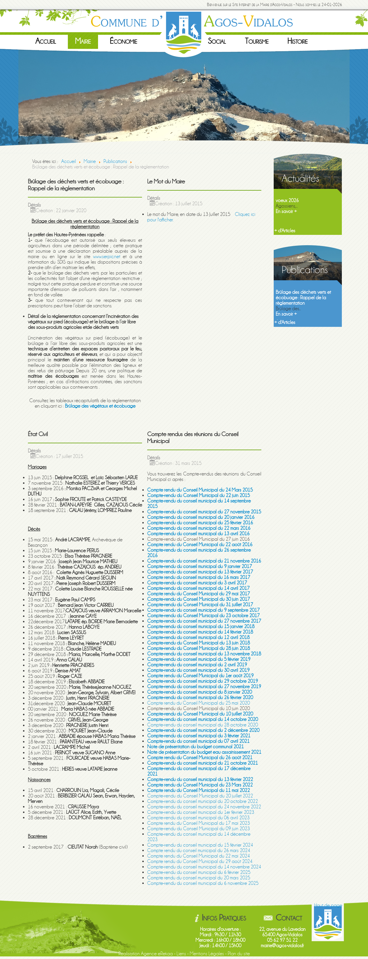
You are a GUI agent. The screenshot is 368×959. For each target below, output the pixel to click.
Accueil (45, 41)
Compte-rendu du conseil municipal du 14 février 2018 (200, 632)
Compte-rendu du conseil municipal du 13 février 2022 (200, 779)
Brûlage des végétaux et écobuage (100, 406)
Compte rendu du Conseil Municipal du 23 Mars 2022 (200, 785)
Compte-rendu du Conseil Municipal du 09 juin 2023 (198, 828)
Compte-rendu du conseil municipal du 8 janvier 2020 (199, 692)
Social (217, 41)
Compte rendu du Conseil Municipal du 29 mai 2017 (198, 594)
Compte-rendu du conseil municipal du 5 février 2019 (198, 659)
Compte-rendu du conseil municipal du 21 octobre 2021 (202, 763)
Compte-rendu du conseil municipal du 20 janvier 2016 (200, 517)
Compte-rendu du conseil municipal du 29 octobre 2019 (202, 681)
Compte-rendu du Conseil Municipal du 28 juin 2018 (198, 648)
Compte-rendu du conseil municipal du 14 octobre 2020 (202, 719)
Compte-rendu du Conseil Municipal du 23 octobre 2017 (203, 615)
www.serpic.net (106, 256)
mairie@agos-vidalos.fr (282, 945)
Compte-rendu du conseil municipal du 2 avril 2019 (197, 665)
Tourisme (257, 41)
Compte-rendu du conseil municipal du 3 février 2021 (198, 736)
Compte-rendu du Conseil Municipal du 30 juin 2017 (198, 599)
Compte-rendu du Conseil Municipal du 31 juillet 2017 (200, 604)
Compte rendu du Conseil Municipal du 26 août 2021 (199, 757)
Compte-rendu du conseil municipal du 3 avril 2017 (197, 583)
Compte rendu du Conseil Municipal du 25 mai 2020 (198, 703)
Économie (123, 41)
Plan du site (239, 953)
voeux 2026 (287, 200)
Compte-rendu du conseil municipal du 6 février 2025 (198, 872)
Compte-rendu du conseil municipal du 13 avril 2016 (198, 533)
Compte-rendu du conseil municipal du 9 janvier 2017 (199, 566)
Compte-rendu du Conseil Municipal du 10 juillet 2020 (200, 714)
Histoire (298, 41)
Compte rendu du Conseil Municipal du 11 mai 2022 (198, 790)
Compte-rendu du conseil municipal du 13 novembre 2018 (204, 654)
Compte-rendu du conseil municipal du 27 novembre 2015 (204, 512)
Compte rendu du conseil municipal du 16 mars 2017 (198, 577)
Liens (181, 953)
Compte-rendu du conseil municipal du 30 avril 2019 (198, 670)
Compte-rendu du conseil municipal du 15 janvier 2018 (200, 626)
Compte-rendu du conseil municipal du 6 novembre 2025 (202, 883)
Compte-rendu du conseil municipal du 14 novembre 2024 (204, 867)
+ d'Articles (284, 230)
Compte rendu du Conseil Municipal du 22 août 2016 (199, 544)
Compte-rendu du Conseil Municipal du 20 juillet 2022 (200, 796)
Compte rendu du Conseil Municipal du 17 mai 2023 (198, 823)
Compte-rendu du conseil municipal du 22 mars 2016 (198, 528)
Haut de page (328, 905)
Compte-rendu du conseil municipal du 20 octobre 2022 (202, 801)
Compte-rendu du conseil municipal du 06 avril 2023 (198, 817)
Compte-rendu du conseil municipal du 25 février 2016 (200, 522)
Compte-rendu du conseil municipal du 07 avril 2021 (198, 741)
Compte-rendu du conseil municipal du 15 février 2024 (200, 845)
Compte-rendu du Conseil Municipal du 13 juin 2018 (198, 643)
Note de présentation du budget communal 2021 (195, 746)
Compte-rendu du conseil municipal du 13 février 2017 (200, 572)
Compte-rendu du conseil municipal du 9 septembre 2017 (203, 610)
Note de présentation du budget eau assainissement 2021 (204, 752)
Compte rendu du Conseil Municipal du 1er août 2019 (200, 675)
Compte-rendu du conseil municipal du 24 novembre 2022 (204, 807)
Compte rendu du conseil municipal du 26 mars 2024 (198, 850)
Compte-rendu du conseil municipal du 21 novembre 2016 (204, 561)
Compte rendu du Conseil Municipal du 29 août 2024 (199, 861)
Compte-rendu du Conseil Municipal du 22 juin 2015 (198, 495)
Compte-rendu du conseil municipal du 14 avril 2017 (198, 588)
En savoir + (286, 211)
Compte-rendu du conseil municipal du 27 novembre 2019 (204, 686)
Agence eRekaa (157, 953)
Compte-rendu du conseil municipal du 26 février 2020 (200, 697)
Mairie (83, 41)
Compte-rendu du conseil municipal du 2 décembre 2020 (203, 730)
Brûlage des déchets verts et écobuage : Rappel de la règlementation (303, 297)
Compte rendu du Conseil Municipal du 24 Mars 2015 (200, 490)
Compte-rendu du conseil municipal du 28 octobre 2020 (202, 725)
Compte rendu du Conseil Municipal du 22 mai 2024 (198, 856)
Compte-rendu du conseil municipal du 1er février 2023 (200, 812)
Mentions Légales (207, 953)
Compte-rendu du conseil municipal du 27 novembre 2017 (204, 621)
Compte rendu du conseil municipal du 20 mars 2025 (198, 878)
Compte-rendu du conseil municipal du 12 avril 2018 (198, 637)
